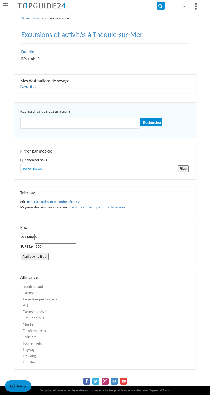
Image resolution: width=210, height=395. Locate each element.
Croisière (30, 337)
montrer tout (33, 286)
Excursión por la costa (40, 299)
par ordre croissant (40, 202)
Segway (29, 349)
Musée (28, 324)
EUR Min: (27, 237)
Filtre (183, 168)
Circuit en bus (33, 318)
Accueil (26, 18)
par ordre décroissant (68, 202)
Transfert (30, 362)
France (39, 18)
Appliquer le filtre (35, 256)
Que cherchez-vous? (34, 160)
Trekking (29, 356)
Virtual (28, 305)
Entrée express (34, 330)
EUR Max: (27, 247)
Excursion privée (36, 311)
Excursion (30, 293)
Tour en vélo (32, 343)
